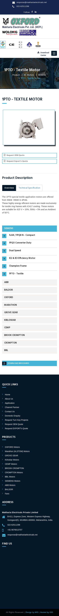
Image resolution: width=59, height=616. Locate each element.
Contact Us (10, 411)
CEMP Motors (11, 464)
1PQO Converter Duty (20, 243)
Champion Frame (18, 266)
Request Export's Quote (16, 161)
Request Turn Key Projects (16, 420)
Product (16, 75)
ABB (6, 282)
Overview (9, 188)
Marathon (10, 305)
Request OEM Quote (14, 155)
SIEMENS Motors (12, 481)
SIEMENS (42, 75)
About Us (9, 399)
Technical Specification (29, 188)
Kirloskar (10, 320)
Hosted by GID (46, 612)
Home (7, 394)
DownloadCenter (43, 54)
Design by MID (32, 612)
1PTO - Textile (16, 274)
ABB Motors (10, 485)
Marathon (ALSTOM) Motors (17, 451)
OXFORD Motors (12, 447)
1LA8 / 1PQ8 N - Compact (22, 235)
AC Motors (29, 75)
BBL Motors (10, 477)
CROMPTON (10, 343)
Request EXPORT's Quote (16, 428)
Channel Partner (12, 407)
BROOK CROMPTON (14, 335)
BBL (6, 350)
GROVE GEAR (11, 312)
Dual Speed (15, 250)
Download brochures (15, 363)
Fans (7, 494)
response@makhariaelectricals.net (32, 2)
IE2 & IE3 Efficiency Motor (22, 258)
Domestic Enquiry (12, 416)
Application (9, 403)
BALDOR (8, 290)
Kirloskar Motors (12, 460)
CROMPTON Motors (14, 472)
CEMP (7, 328)
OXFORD (8, 297)
